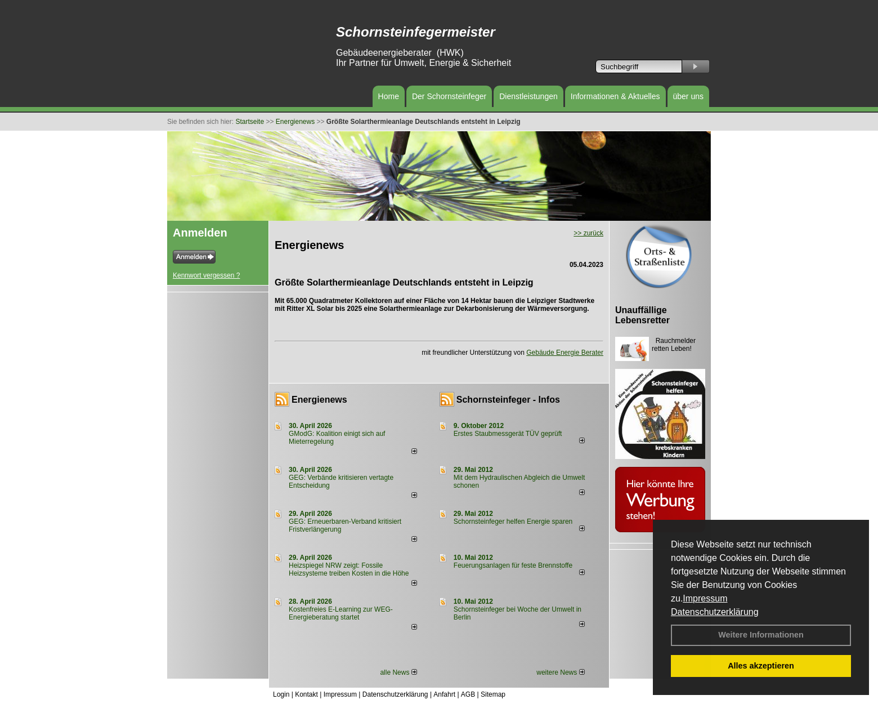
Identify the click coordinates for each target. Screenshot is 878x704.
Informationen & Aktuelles (615, 96)
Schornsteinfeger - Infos (508, 399)
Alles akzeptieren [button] (761, 665)
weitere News (560, 672)
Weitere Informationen (761, 634)
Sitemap (493, 694)
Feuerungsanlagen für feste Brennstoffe (513, 565)
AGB (468, 694)
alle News (398, 672)
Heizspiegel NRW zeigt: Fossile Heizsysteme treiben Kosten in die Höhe (349, 569)
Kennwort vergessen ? (206, 275)
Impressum (705, 598)
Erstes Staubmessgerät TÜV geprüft (508, 434)
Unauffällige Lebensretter (642, 315)
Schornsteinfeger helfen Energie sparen (513, 521)
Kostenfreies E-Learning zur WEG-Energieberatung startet (341, 613)
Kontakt (306, 694)
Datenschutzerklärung (715, 612)
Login (281, 694)
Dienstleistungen (528, 96)
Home (388, 96)
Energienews (319, 399)
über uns (688, 96)
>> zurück (588, 233)
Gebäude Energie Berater (564, 353)
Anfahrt (444, 694)
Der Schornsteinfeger (449, 96)
